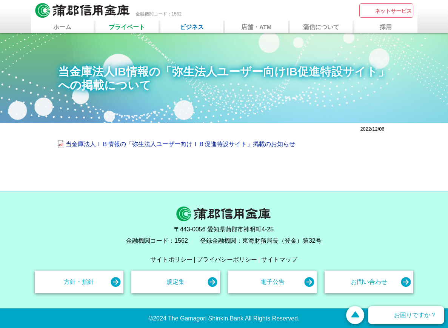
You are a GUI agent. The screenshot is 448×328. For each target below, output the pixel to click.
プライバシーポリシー (227, 260)
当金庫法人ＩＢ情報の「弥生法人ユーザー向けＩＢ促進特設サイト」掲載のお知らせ (180, 144)
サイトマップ (279, 260)
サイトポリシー (171, 260)
